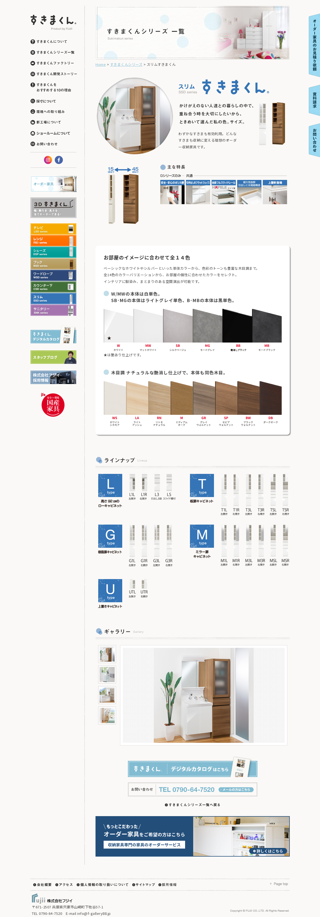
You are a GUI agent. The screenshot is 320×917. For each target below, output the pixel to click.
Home (101, 64)
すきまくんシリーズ (126, 64)
